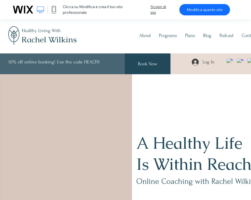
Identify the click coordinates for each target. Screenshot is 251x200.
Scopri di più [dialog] (158, 9)
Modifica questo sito (205, 9)
